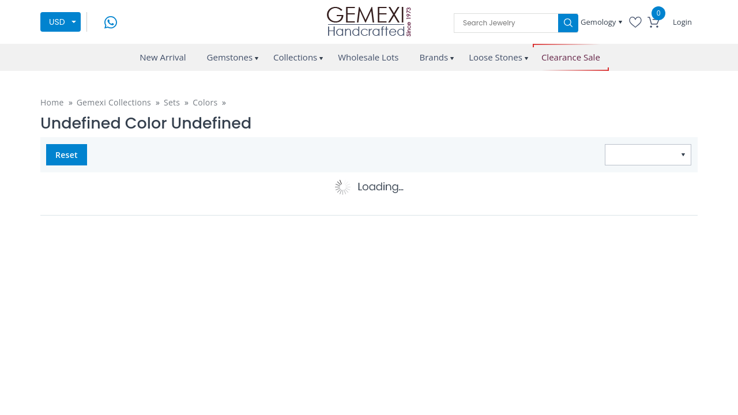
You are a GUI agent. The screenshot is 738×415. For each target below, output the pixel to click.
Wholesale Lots (368, 57)
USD (57, 22)
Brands (433, 57)
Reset (66, 154)
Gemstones (230, 57)
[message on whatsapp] (110, 21)
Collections (295, 57)
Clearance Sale (571, 57)
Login (682, 22)
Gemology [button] (599, 22)
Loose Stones (495, 57)
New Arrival (163, 57)
